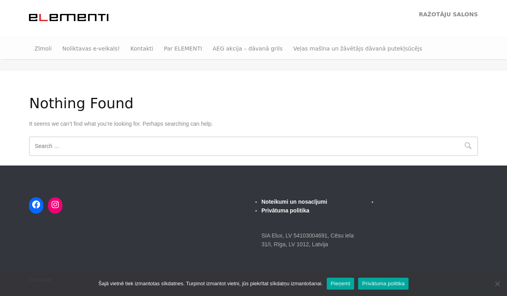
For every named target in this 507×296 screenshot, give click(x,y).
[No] (497, 284)
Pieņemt (340, 283)
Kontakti (142, 48)
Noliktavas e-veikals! (91, 48)
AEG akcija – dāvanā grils (247, 48)
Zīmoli (43, 48)
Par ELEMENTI (183, 48)
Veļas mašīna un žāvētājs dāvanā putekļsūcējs (357, 48)
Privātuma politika (383, 283)
